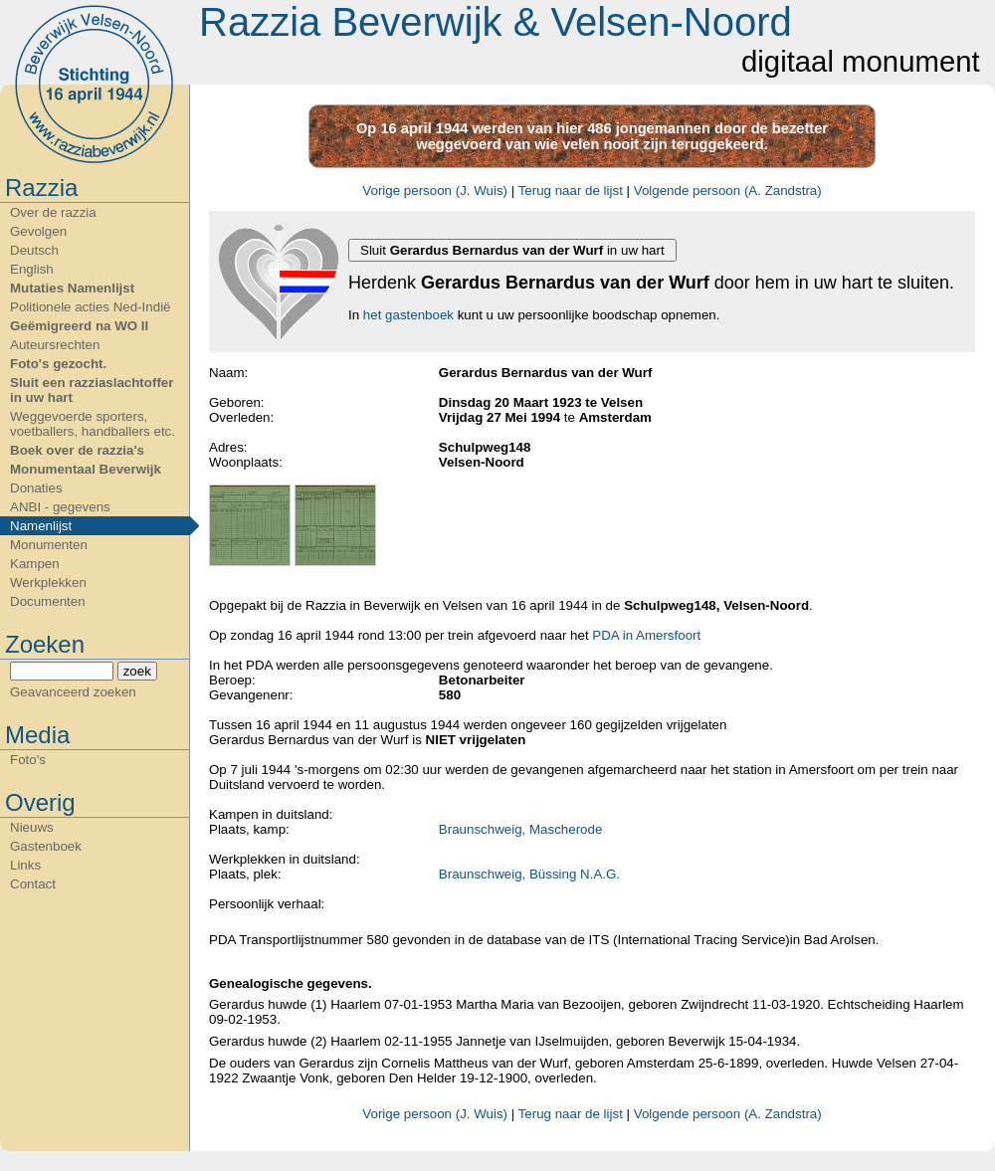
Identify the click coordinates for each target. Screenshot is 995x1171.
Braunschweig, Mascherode (520, 829)
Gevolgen (38, 231)
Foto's (28, 759)
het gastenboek (408, 314)
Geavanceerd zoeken (73, 691)
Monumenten (49, 544)
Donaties (36, 488)
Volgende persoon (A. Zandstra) (728, 190)
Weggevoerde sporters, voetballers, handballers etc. (92, 424)
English (32, 269)
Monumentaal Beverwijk (85, 469)
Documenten (48, 601)
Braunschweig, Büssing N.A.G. (529, 874)
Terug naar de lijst (570, 190)
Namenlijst (41, 525)
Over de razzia (53, 212)
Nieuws (32, 827)
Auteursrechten (55, 344)
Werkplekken (48, 582)
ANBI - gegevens (60, 506)
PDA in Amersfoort (646, 635)
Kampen (35, 563)
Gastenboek (46, 846)
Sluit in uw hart (512, 250)
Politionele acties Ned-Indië (90, 306)
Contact (33, 884)
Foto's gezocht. (58, 363)
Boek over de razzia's (77, 450)
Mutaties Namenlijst (72, 288)
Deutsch (34, 250)
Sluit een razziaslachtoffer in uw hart (91, 390)
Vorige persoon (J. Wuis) (434, 190)
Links (25, 865)
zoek (137, 671)
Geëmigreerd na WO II (79, 325)
